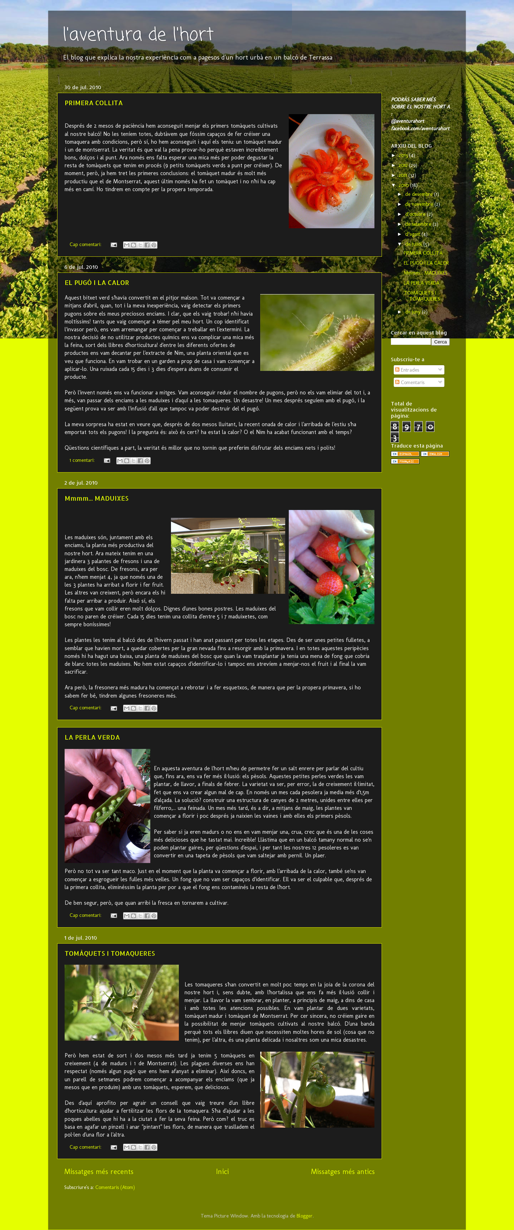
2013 (404, 155)
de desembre (419, 194)
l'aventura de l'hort (138, 35)
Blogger (305, 1216)
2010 (404, 185)
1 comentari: (83, 460)
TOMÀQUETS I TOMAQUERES (110, 953)
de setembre (419, 224)
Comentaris (409, 382)
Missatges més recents (98, 1171)
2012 (404, 165)
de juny (413, 311)
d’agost (413, 234)
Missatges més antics (343, 1171)
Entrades (407, 370)
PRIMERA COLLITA (94, 102)
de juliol (414, 244)
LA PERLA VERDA (92, 737)
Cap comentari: (86, 244)
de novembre (419, 204)
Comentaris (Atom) (115, 1187)
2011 (403, 175)
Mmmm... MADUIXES (96, 498)
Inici (222, 1171)
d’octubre (416, 214)
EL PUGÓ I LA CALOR (97, 282)
